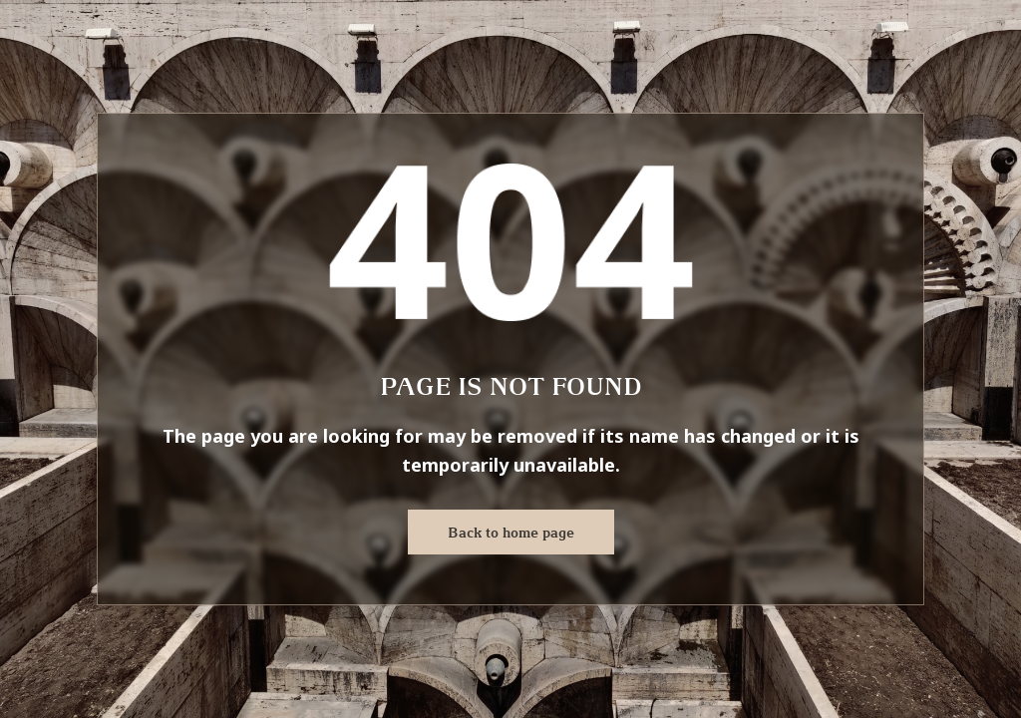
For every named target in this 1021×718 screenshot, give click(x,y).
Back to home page (511, 532)
